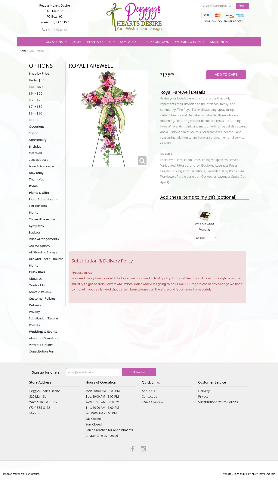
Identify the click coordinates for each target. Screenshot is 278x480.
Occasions (54, 42)
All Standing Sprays (43, 252)
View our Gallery (41, 345)
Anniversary (38, 140)
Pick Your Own (157, 42)
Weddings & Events (43, 332)
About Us (35, 279)
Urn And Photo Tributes (46, 259)
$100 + (33, 120)
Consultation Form (42, 351)
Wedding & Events (190, 42)
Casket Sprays (39, 245)
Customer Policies (42, 298)
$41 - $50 (36, 87)
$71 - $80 (35, 107)
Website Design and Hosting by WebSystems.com (249, 473)
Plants (33, 212)
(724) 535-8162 (54, 30)
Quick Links (37, 272)
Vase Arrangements (44, 239)
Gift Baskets (38, 206)
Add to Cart (226, 75)
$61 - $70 (35, 100)
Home (23, 50)
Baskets (35, 232)
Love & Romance (41, 166)
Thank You (36, 179)
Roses (77, 42)
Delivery (35, 305)
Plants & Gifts (99, 42)
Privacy (34, 312)
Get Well (35, 153)
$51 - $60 (35, 93)
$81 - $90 (35, 113)
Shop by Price (39, 73)
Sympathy (128, 42)
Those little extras (42, 219)
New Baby (36, 173)
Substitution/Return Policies (43, 321)
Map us (34, 413)
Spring (33, 133)
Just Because (38, 160)
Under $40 (37, 80)
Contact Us (37, 285)
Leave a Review (40, 292)
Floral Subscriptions (43, 199)
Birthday (35, 146)
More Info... (219, 42)
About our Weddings (44, 338)
